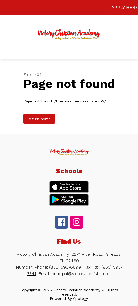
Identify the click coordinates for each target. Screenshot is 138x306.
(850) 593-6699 (65, 267)
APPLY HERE (124, 7)
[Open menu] (14, 37)
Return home (39, 119)
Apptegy (80, 298)
